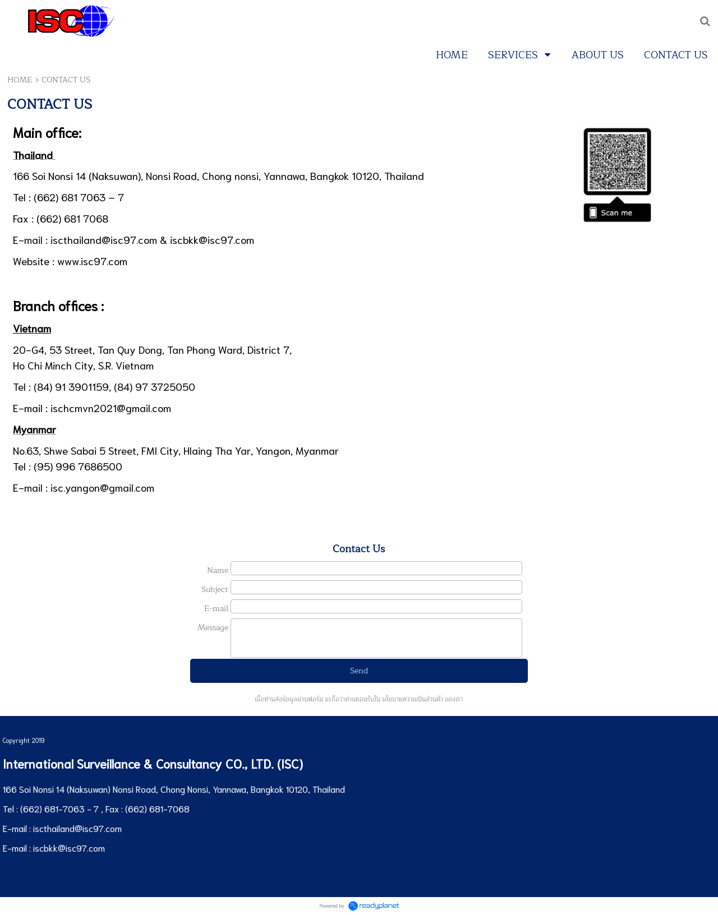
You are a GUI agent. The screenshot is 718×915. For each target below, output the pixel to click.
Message (212, 627)
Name (217, 570)
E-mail (216, 608)
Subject (214, 589)
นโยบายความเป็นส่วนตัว (412, 699)
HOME (20, 79)
